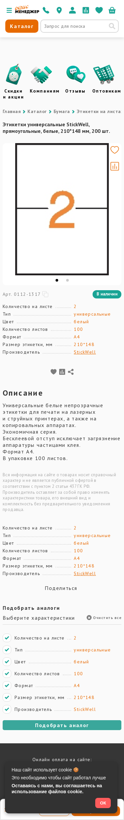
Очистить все (104, 617)
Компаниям (45, 91)
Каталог (37, 111)
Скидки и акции (13, 94)
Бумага (62, 111)
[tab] (57, 280)
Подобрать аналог (62, 725)
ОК (103, 802)
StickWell (85, 352)
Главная (12, 111)
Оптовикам (106, 91)
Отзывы (75, 91)
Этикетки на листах (100, 111)
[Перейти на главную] (27, 12)
